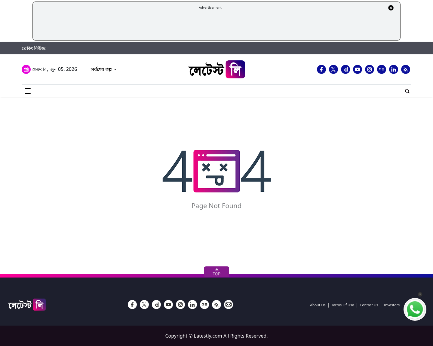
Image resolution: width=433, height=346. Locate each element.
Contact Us (369, 305)
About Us (318, 305)
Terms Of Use (342, 305)
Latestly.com (208, 335)
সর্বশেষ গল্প (101, 69)
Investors (392, 305)
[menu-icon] (28, 91)
